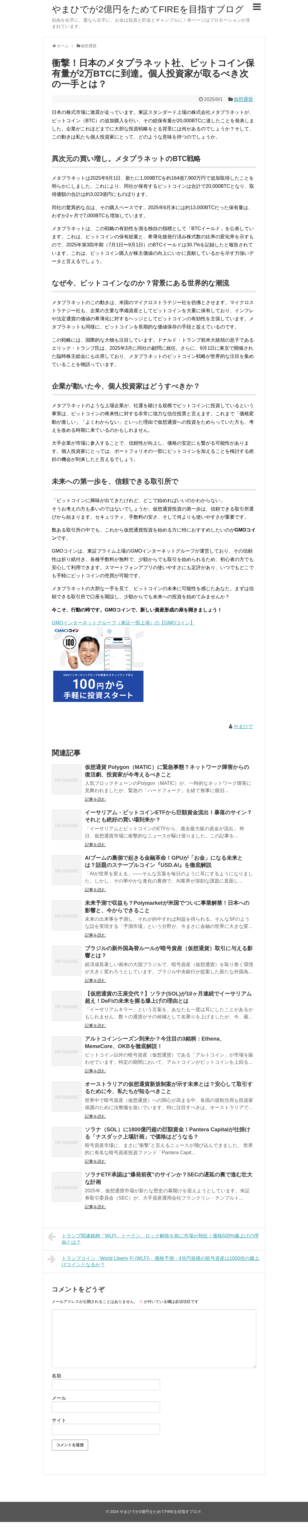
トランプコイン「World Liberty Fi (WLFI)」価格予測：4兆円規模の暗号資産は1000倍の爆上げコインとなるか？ (153, 1260)
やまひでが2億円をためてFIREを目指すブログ (148, 9)
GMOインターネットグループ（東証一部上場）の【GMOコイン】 (123, 622)
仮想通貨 (243, 99)
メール (59, 1398)
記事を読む (95, 799)
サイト (59, 1420)
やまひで (243, 726)
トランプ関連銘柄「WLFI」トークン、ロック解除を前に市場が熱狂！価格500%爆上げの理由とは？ (153, 1238)
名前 (56, 1375)
